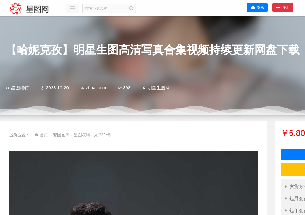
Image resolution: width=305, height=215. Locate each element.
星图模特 (17, 87)
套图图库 (61, 135)
